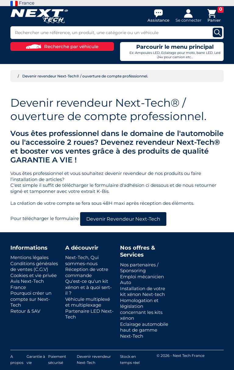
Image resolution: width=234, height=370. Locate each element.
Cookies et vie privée (33, 275)
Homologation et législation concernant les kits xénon (141, 309)
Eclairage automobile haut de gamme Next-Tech (144, 330)
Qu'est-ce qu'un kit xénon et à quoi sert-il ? (88, 287)
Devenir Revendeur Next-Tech (123, 219)
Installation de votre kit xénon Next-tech (142, 291)
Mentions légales (29, 257)
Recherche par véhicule (62, 46)
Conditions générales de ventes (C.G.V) (34, 266)
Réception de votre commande (86, 272)
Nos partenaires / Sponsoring (139, 268)
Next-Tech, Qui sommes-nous (82, 260)
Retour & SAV (25, 311)
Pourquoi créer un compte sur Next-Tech (30, 299)
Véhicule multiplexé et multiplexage (87, 302)
